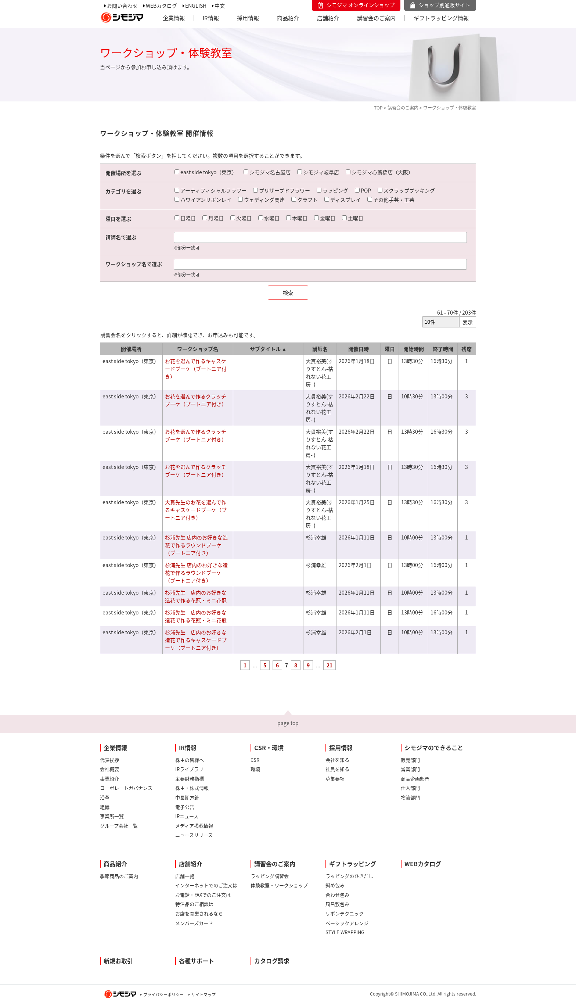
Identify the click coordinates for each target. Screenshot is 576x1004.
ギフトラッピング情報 (441, 18)
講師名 (320, 348)
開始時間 (413, 348)
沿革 (104, 797)
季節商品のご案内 (119, 875)
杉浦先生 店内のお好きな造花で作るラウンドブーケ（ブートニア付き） (196, 545)
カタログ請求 (271, 960)
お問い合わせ (122, 5)
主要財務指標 (189, 778)
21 (329, 665)
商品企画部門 (415, 778)
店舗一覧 (184, 875)
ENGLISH (195, 5)
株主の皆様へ (189, 759)
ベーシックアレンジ (346, 922)
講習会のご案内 (376, 18)
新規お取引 (118, 960)
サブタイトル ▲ (268, 348)
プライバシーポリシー (163, 995)
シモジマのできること (433, 747)
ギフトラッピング (352, 863)
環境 (255, 768)
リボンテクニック (344, 913)
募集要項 (335, 778)
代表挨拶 (109, 759)
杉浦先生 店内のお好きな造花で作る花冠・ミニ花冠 (196, 596)
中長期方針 (187, 797)
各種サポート (196, 960)
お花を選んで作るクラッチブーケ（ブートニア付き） (196, 400)
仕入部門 (410, 787)
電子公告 (184, 806)
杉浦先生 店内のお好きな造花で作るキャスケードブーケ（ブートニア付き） (196, 639)
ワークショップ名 (197, 348)
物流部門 (410, 797)
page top (288, 723)
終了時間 (443, 348)
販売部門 (410, 759)
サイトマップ (203, 995)
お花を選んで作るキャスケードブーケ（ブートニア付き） (196, 368)
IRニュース (186, 816)
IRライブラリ (189, 768)
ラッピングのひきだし (349, 875)
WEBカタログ (161, 5)
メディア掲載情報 (194, 825)
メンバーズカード (194, 922)
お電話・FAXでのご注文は (203, 894)
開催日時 (358, 348)
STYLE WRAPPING (344, 932)
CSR (255, 759)
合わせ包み (337, 894)
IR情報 (211, 18)
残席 (466, 348)
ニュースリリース (194, 834)
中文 (220, 5)
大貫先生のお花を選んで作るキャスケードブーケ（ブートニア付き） (196, 509)
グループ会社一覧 (119, 825)
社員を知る (337, 768)
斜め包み (335, 885)
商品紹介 (288, 18)
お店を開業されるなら (199, 913)
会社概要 (109, 768)
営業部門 (410, 768)
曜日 (390, 348)
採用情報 (248, 18)
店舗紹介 (328, 18)
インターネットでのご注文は (206, 885)
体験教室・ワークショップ (279, 885)
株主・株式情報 (192, 787)
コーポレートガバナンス (126, 787)
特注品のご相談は (194, 903)
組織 (104, 806)
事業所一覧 (112, 816)
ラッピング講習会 (270, 875)
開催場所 (131, 348)
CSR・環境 (269, 747)
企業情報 (174, 18)
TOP (378, 107)
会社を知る (337, 759)
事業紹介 (109, 778)
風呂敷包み (337, 903)
